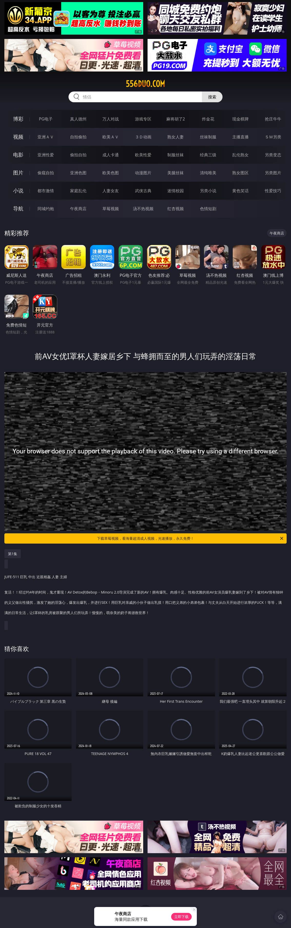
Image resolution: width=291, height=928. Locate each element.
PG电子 (46, 119)
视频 (18, 136)
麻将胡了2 (175, 119)
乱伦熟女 (240, 155)
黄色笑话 (240, 190)
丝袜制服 (208, 137)
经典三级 (208, 155)
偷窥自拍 (45, 173)
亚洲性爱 (45, 155)
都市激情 (45, 190)
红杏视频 (175, 208)
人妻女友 (110, 190)
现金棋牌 (240, 119)
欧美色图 (110, 173)
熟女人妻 (175, 137)
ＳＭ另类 (273, 137)
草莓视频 (110, 208)
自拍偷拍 (78, 137)
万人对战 (110, 119)
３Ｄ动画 (143, 137)
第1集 (12, 553)
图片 (18, 172)
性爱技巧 (273, 190)
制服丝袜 (175, 155)
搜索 (212, 97)
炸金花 (208, 119)
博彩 (18, 118)
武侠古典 (143, 190)
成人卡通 (110, 155)
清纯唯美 (208, 173)
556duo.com (145, 84)
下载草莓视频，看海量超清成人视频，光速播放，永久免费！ (190, 538)
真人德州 (78, 119)
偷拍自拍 (78, 155)
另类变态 (273, 155)
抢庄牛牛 (273, 119)
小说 (18, 190)
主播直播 (240, 137)
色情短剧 (208, 208)
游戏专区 (143, 119)
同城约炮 (45, 208)
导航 (18, 208)
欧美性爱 (143, 155)
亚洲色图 (78, 173)
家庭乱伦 (78, 190)
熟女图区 (240, 173)
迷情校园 (175, 190)
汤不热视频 (143, 208)
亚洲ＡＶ (45, 137)
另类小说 (208, 190)
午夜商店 (78, 208)
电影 (18, 154)
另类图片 (273, 173)
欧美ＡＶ (110, 137)
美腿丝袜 (175, 173)
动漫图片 (143, 173)
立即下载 (181, 916)
